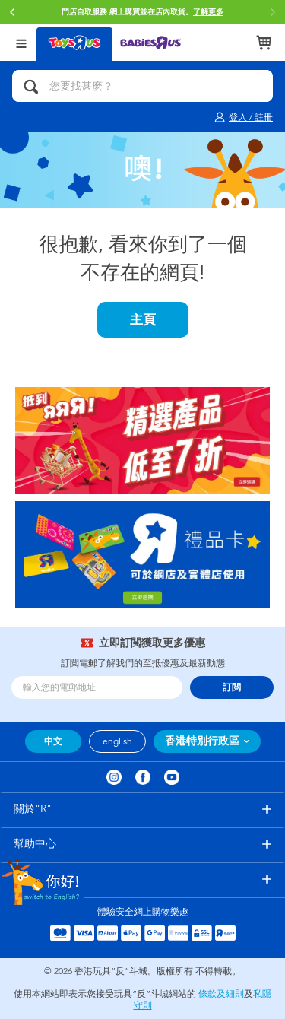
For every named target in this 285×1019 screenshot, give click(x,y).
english (117, 741)
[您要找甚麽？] (142, 86)
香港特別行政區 (202, 741)
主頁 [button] (143, 319)
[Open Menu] (21, 42)
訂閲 (232, 687)
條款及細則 (221, 994)
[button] (12, 12)
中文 (53, 741)
